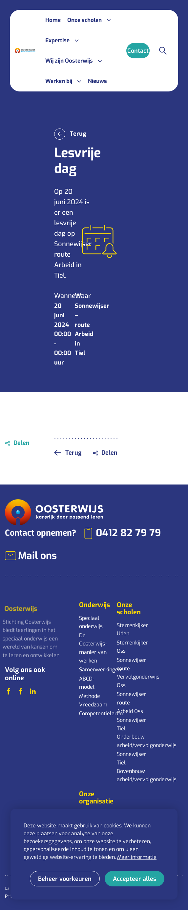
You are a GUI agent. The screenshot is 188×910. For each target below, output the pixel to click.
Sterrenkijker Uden (132, 629)
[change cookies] (65, 878)
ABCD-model (86, 683)
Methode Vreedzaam (93, 700)
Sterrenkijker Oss (132, 647)
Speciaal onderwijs (91, 622)
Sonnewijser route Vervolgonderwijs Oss (132, 673)
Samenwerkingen (94, 669)
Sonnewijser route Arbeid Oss (131, 702)
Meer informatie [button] (137, 857)
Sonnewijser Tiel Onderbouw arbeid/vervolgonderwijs (132, 733)
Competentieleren (94, 713)
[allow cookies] (134, 878)
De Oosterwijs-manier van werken (93, 648)
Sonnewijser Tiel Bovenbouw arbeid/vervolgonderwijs (132, 767)
